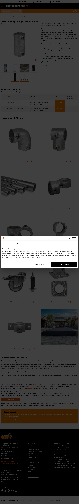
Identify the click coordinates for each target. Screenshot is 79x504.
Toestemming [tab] (14, 243)
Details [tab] (39, 243)
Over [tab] (65, 243)
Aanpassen (39, 264)
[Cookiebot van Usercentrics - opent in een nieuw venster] (69, 238)
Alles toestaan (64, 264)
